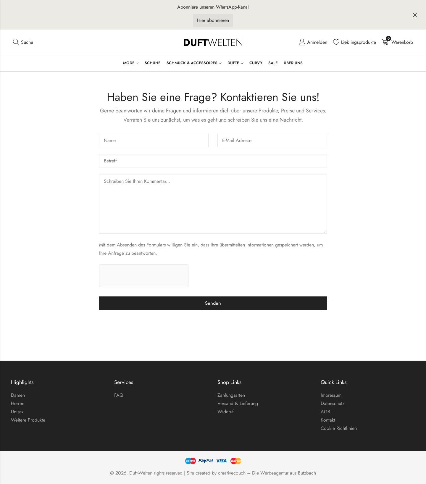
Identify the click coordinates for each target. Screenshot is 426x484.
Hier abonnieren (213, 20)
